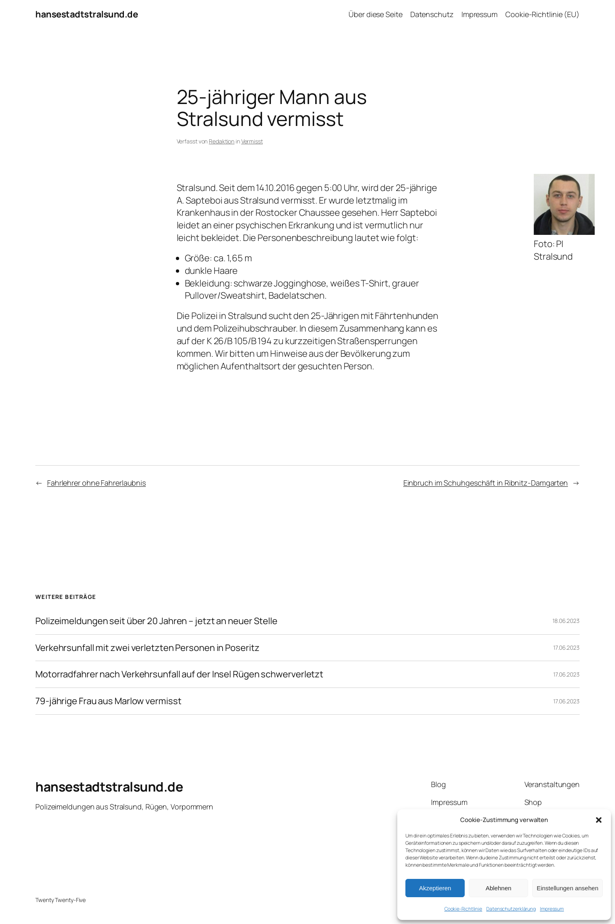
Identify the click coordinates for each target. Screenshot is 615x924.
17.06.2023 (566, 647)
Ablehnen (498, 888)
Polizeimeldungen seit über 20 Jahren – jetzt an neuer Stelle (156, 621)
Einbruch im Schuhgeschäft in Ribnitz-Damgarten (485, 483)
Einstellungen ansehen (567, 888)
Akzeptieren (435, 888)
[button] (599, 820)
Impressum (552, 908)
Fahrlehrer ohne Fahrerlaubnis (96, 483)
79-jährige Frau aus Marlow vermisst (108, 701)
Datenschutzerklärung (511, 908)
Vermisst (252, 141)
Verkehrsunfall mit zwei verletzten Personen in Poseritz (147, 648)
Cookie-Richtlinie (463, 908)
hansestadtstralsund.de (86, 14)
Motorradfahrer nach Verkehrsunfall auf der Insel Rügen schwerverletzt (179, 674)
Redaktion (221, 141)
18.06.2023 (566, 621)
